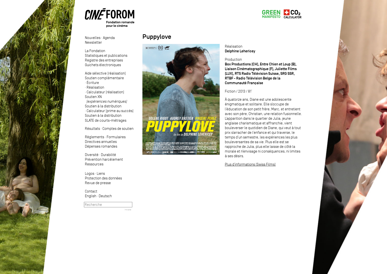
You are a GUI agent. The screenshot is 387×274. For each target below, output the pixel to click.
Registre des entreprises (104, 60)
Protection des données (103, 178)
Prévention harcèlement (104, 159)
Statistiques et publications (106, 55)
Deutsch (105, 196)
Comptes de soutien (118, 128)
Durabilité (108, 155)
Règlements (94, 137)
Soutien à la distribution (103, 106)
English (90, 196)
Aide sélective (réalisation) (105, 73)
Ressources (94, 164)
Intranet (128, 209)
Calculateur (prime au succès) (110, 111)
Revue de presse (98, 183)
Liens (101, 173)
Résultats (92, 128)
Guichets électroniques (103, 65)
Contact (91, 191)
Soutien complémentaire (104, 78)
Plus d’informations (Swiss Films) (250, 164)
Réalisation (95, 87)
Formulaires (116, 137)
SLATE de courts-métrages (105, 120)
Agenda (109, 38)
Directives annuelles (101, 141)
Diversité (91, 155)
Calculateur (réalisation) (105, 92)
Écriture (93, 82)
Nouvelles (92, 38)
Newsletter (93, 42)
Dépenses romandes (101, 146)
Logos (89, 173)
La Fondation (95, 51)
